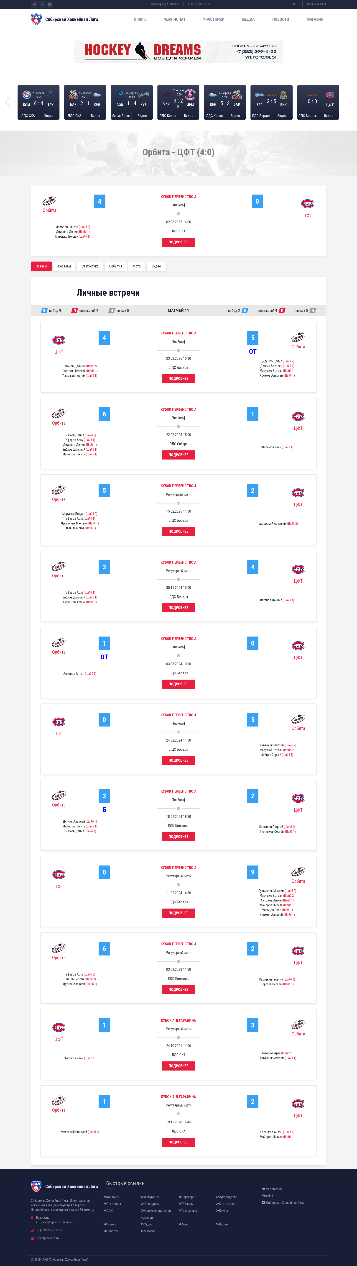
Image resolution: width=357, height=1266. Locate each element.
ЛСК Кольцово (178, 826)
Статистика (225, 1204)
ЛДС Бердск (261, 116)
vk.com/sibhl (272, 1189)
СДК (108, 1211)
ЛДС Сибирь (178, 444)
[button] (8, 103)
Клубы (222, 1211)
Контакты (111, 1197)
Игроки (109, 1224)
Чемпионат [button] (175, 19)
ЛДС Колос (167, 116)
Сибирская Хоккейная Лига (283, 1203)
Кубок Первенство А (178, 197)
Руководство (226, 1197)
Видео (49, 116)
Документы (150, 1197)
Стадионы (112, 1204)
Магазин (315, 19)
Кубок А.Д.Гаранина (178, 1020)
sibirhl (267, 1196)
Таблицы (186, 1204)
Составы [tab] (64, 266)
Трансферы (187, 1211)
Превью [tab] (41, 266)
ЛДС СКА (28, 116)
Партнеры (186, 1197)
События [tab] (115, 266)
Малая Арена (121, 116)
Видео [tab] (156, 266)
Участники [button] (213, 19)
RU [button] (295, 4)
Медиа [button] (248, 19)
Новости (280, 19)
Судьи (147, 1224)
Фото (183, 1224)
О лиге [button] (140, 19)
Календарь (150, 1204)
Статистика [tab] (90, 266)
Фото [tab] (137, 266)
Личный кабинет (316, 4)
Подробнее (178, 242)
